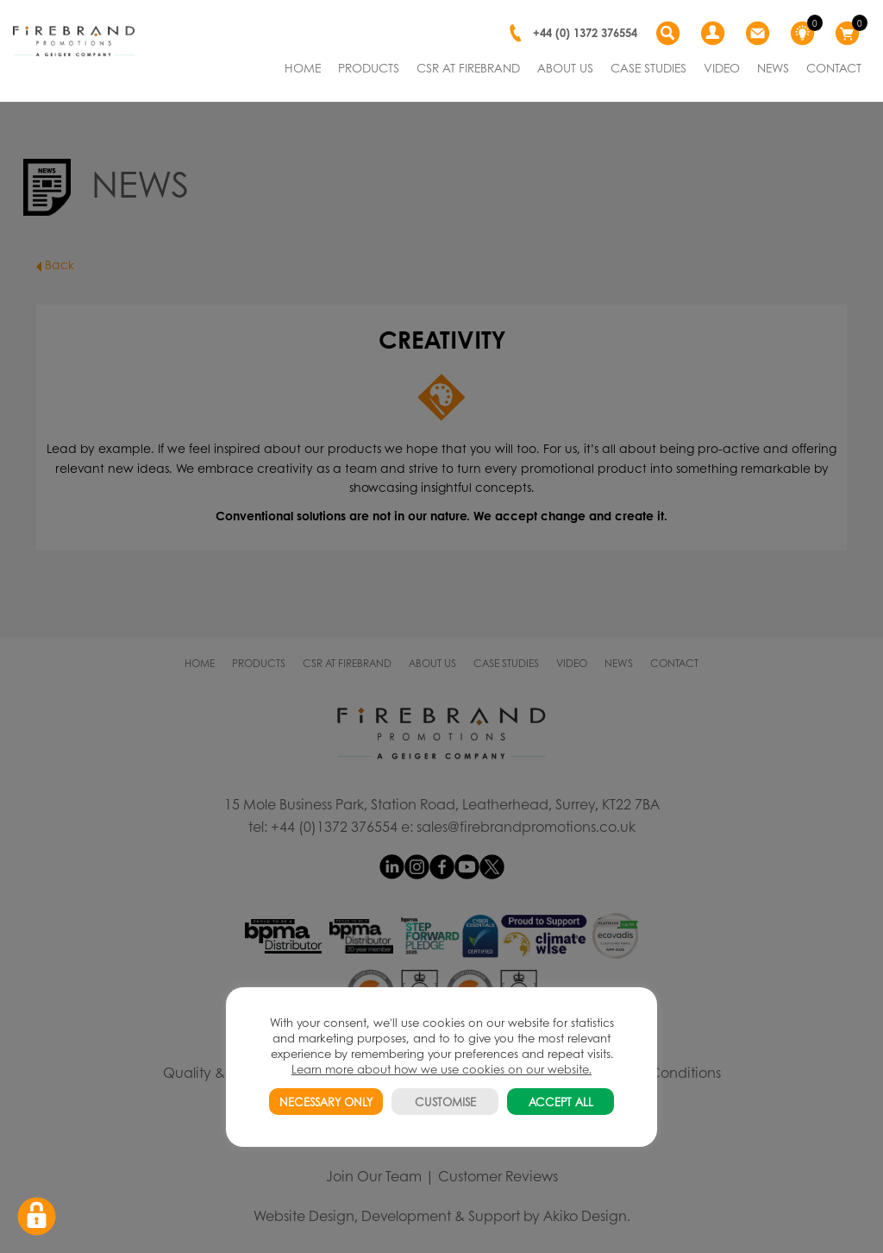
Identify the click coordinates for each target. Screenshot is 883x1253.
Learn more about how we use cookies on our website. (441, 1069)
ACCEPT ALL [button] (561, 1101)
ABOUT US (565, 67)
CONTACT (833, 67)
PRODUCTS (368, 67)
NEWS (773, 67)
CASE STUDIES (648, 67)
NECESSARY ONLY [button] (326, 1101)
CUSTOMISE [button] (445, 1101)
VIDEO (722, 67)
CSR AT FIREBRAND (468, 67)
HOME (303, 67)
